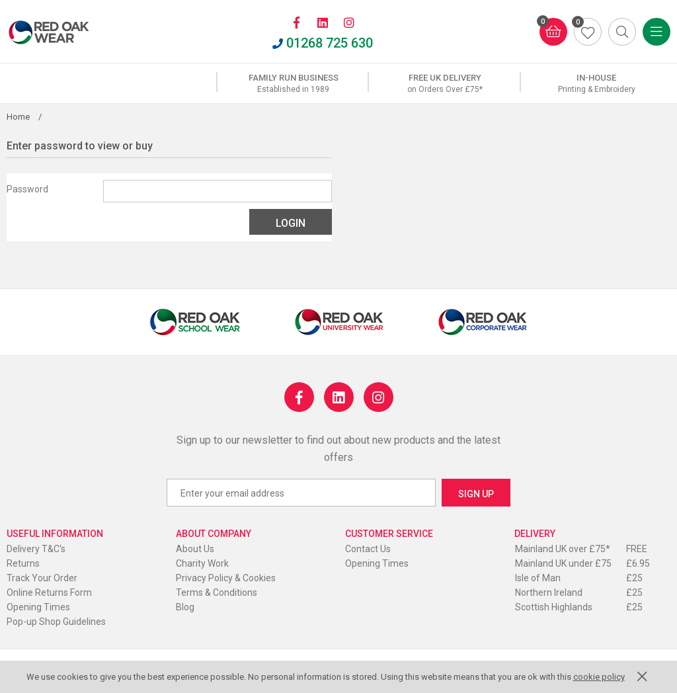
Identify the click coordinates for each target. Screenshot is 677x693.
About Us (195, 549)
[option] (293, 83)
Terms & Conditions (216, 592)
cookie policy (599, 677)
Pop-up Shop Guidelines (56, 621)
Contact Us (368, 549)
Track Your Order (42, 578)
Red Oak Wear (63, 32)
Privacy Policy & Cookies (226, 578)
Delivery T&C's (36, 549)
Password (27, 189)
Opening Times (38, 607)
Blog (185, 607)
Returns (23, 563)
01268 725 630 (322, 43)
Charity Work (202, 563)
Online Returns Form (49, 592)
